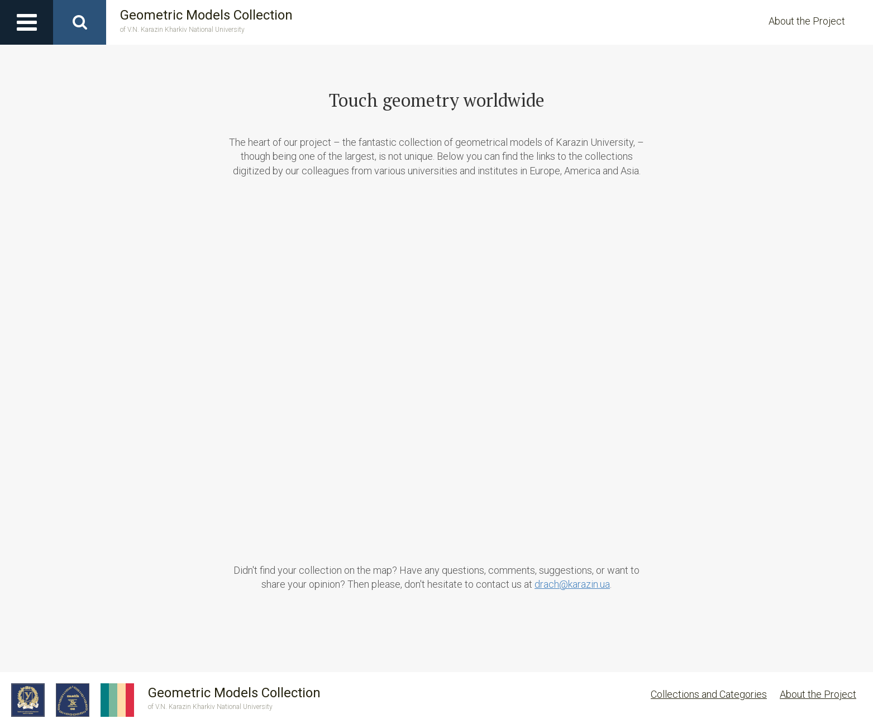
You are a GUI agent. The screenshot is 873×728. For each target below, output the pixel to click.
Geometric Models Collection (206, 21)
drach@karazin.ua (572, 584)
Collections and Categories (709, 694)
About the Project (807, 21)
